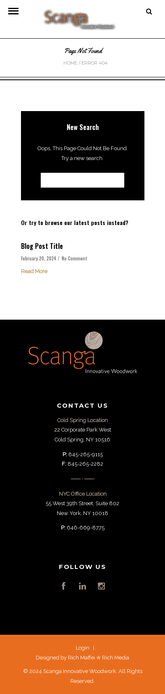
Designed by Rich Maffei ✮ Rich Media (82, 658)
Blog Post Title (42, 246)
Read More (34, 271)
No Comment (74, 258)
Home (70, 63)
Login (82, 648)
